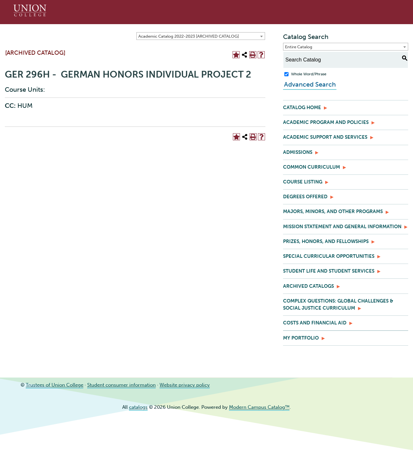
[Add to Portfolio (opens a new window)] (236, 54)
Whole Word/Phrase (308, 74)
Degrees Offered (305, 197)
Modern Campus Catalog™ (259, 407)
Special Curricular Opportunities (328, 256)
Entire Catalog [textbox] (298, 46)
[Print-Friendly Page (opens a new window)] (252, 54)
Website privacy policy (185, 385)
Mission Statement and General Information (342, 226)
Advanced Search (309, 84)
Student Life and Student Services (328, 271)
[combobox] (200, 36)
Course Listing (302, 182)
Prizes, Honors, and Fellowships (326, 241)
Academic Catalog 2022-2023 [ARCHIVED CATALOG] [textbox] (188, 36)
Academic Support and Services (325, 137)
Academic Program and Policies (326, 122)
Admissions (297, 152)
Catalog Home (302, 107)
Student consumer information (121, 385)
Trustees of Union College (54, 385)
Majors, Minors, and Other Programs (333, 211)
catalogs (138, 407)
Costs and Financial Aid (314, 323)
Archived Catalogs (308, 286)
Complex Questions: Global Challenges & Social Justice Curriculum (338, 304)
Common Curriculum (311, 167)
